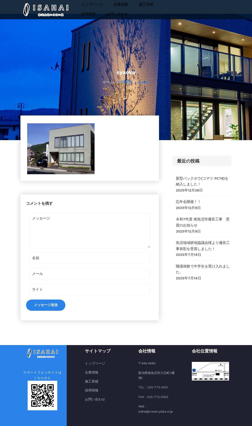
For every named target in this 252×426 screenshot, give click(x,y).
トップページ (92, 4)
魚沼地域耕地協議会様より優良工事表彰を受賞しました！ (203, 246)
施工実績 (146, 4)
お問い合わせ (117, 14)
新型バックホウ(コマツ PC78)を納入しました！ (202, 181)
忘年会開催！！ (188, 202)
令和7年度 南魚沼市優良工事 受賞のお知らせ (203, 222)
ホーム (108, 82)
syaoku (144, 82)
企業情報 (121, 4)
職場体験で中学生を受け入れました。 (203, 269)
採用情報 (88, 14)
